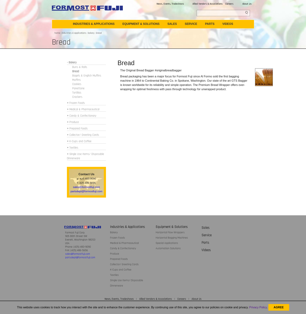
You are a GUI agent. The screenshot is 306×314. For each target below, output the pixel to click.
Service (206, 235)
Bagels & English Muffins (86, 76)
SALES (172, 23)
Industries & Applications (127, 227)
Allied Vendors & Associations (207, 4)
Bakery (114, 232)
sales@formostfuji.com (86, 187)
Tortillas (76, 93)
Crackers (77, 97)
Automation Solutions (168, 248)
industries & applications (74, 33)
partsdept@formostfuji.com (86, 191)
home (57, 33)
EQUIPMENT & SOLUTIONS (141, 23)
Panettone (78, 88)
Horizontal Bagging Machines (172, 238)
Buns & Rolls (79, 67)
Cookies (76, 84)
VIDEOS (227, 23)
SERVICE (191, 23)
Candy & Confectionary (82, 116)
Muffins (76, 80)
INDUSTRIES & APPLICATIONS (94, 23)
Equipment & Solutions (172, 227)
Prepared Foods (78, 128)
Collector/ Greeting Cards (84, 135)
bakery (91, 33)
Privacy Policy (258, 307)
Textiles (73, 148)
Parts (205, 242)
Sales (205, 227)
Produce (74, 122)
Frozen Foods (77, 103)
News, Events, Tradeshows (170, 4)
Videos (206, 250)
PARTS (209, 23)
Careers (229, 4)
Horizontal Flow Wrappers (170, 232)
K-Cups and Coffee (80, 141)
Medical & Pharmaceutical (84, 109)
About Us (247, 4)
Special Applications (167, 243)
